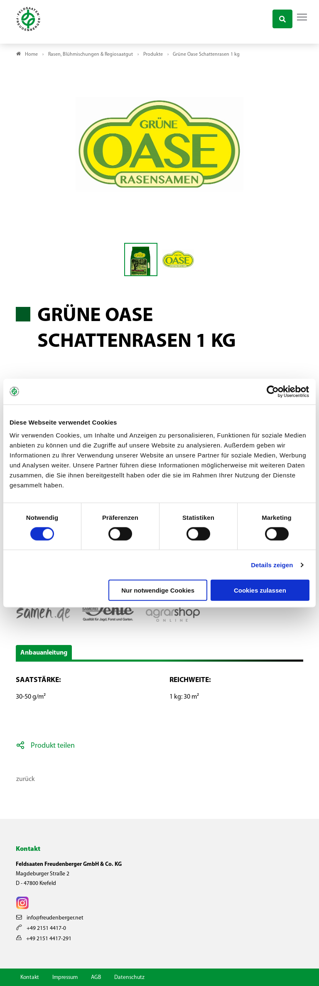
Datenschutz (129, 977)
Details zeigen (272, 564)
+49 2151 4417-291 (43, 939)
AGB (96, 977)
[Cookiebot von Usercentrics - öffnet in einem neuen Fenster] (273, 391)
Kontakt (29, 977)
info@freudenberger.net (49, 918)
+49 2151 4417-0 (41, 928)
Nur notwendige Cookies (157, 590)
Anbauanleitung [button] (43, 653)
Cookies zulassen (260, 590)
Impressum (65, 977)
